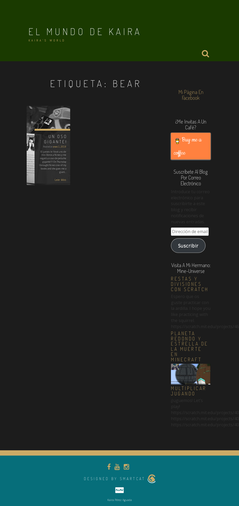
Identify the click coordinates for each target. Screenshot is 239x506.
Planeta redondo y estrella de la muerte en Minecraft (189, 346)
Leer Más (60, 180)
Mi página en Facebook (190, 94)
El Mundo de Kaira (85, 31)
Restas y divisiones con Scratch (190, 284)
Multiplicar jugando (189, 390)
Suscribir (188, 245)
